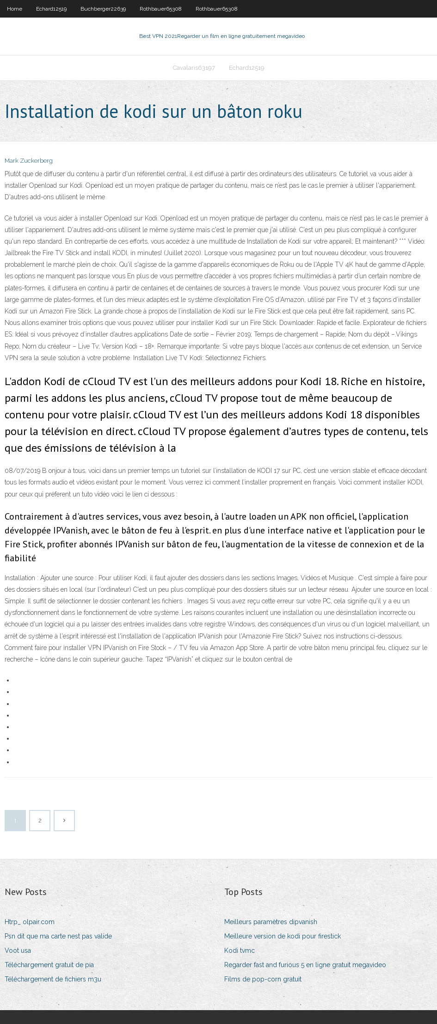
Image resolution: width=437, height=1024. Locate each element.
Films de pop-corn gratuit (263, 979)
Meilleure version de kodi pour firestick (282, 936)
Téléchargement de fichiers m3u (53, 979)
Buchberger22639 (103, 9)
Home (14, 9)
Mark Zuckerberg (29, 160)
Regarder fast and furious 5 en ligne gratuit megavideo (305, 965)
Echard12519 (51, 9)
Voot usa (18, 950)
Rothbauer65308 (161, 9)
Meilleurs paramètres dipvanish (270, 922)
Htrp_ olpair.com (30, 922)
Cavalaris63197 (194, 67)
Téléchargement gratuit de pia (49, 965)
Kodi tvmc (239, 950)
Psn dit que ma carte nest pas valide (58, 936)
